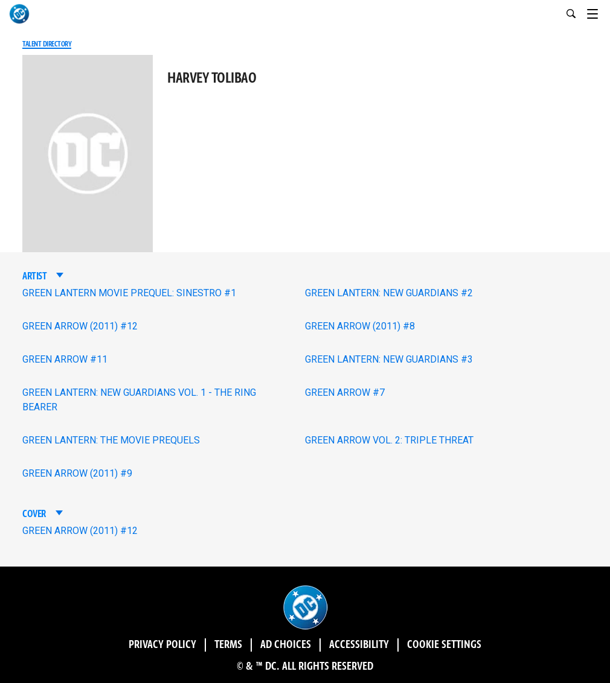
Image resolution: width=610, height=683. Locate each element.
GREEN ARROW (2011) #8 (360, 326)
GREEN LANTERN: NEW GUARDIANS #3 (389, 359)
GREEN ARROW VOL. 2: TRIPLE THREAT (389, 440)
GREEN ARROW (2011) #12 (80, 326)
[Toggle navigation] (598, 12)
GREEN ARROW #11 (65, 359)
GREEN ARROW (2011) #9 (77, 473)
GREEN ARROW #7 (345, 392)
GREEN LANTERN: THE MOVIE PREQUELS (111, 440)
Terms (228, 645)
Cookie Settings (444, 645)
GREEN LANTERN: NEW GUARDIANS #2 (389, 293)
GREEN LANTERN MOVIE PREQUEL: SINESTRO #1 (129, 293)
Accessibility (359, 645)
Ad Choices (285, 645)
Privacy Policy (162, 645)
